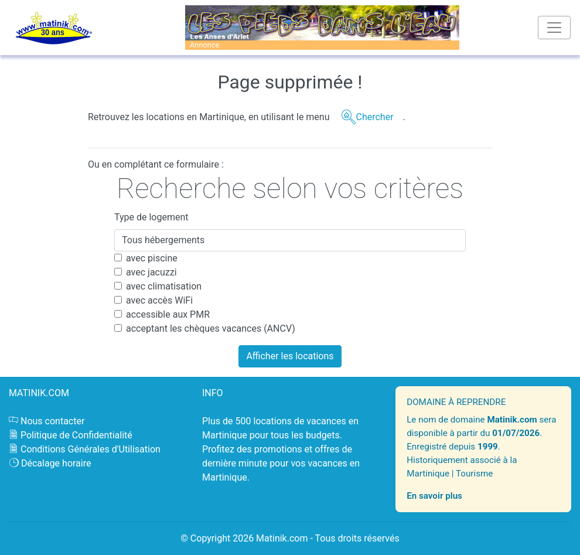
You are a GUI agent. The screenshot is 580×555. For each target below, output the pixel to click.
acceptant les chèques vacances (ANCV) (210, 328)
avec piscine (152, 258)
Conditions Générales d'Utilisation (91, 449)
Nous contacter (52, 421)
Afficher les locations (289, 356)
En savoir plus (434, 496)
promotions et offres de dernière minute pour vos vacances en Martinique (281, 463)
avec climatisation (164, 286)
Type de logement (151, 217)
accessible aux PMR (168, 314)
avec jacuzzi (151, 272)
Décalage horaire (56, 463)
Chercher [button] (374, 116)
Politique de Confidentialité (76, 435)
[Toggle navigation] (554, 27)
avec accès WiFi (159, 300)
